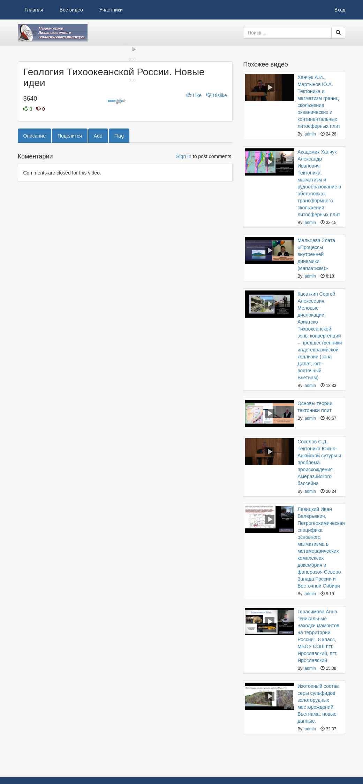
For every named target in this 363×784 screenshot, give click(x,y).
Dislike (216, 216)
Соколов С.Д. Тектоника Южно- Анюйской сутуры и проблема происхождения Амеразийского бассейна (319, 462)
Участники (111, 10)
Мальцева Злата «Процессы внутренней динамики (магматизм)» (316, 254)
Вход (340, 10)
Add (98, 256)
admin (310, 134)
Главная (34, 10)
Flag (119, 256)
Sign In (183, 277)
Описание (34, 256)
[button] (26, 169)
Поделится (70, 256)
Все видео (71, 10)
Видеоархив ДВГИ (53, 32)
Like (195, 216)
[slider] (125, 163)
